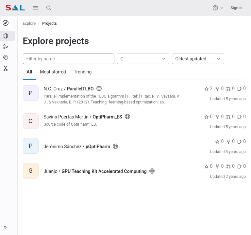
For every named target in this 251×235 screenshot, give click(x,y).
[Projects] (9, 36)
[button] (35, 8)
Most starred (54, 71)
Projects (50, 23)
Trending (83, 71)
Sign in (236, 8)
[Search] (48, 8)
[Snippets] (9, 68)
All (30, 71)
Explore (30, 23)
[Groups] (9, 46)
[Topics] (9, 57)
